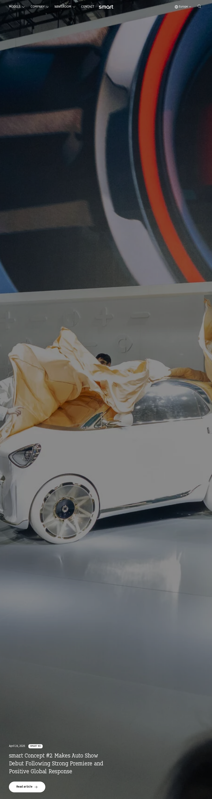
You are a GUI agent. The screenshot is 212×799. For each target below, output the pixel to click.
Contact (87, 6)
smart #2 (35, 746)
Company (38, 6)
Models (15, 6)
